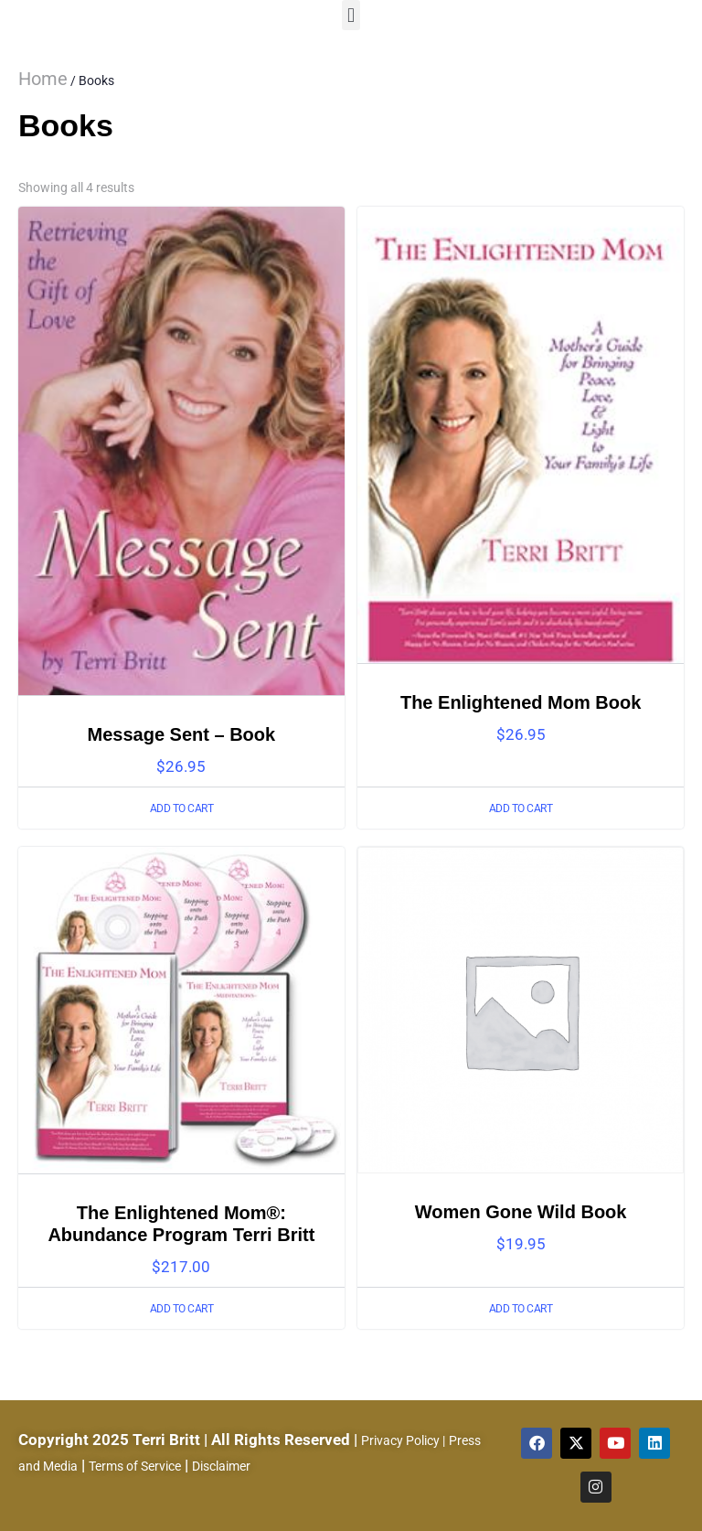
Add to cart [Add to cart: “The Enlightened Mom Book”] (521, 808)
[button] (350, 15)
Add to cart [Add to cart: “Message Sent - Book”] (182, 808)
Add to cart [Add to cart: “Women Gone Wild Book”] (521, 1308)
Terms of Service (135, 1466)
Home (43, 79)
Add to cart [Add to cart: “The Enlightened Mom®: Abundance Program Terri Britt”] (182, 1308)
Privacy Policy (400, 1440)
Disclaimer (221, 1466)
